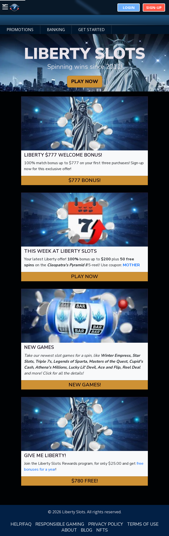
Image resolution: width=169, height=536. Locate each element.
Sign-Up (154, 7)
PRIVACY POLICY (105, 524)
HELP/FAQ (21, 524)
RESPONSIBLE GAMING (59, 524)
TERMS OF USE (142, 524)
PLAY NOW (84, 81)
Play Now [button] (84, 276)
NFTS (102, 530)
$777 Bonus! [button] (84, 180)
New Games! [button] (85, 384)
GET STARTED (91, 29)
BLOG (86, 530)
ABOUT (69, 530)
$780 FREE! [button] (84, 481)
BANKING (56, 29)
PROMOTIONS (20, 29)
